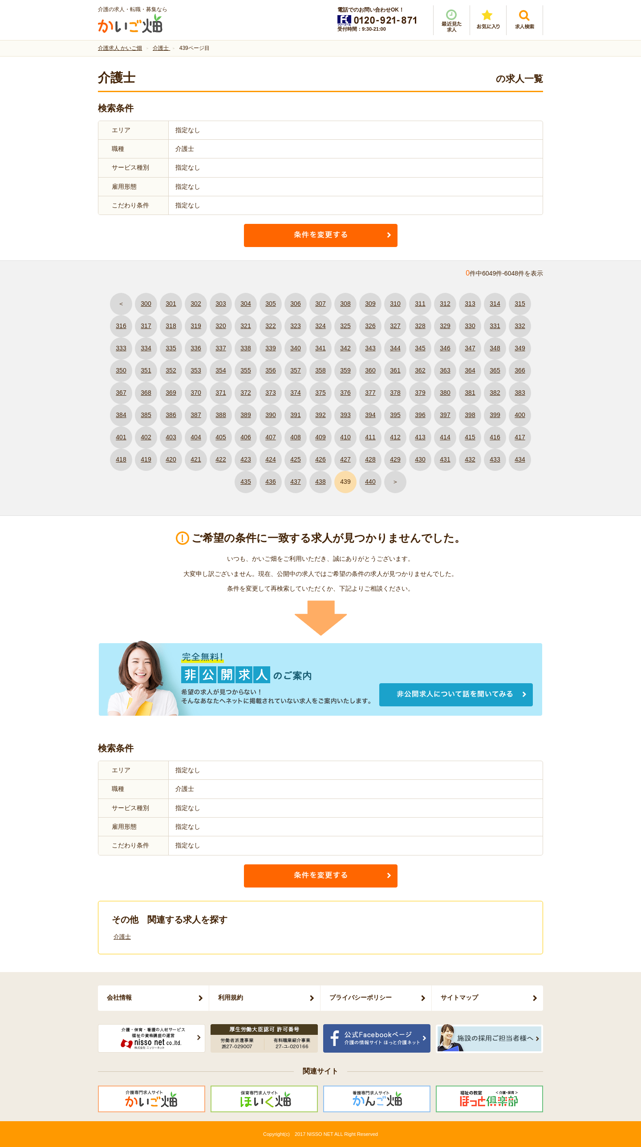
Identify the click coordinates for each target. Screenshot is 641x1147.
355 (245, 370)
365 (495, 370)
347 (470, 348)
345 (420, 348)
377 (370, 392)
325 (345, 325)
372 (245, 392)
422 (220, 459)
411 (370, 437)
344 (395, 348)
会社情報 (119, 997)
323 (295, 325)
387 (196, 414)
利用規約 (230, 997)
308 (345, 303)
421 (196, 459)
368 (146, 392)
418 (121, 459)
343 (370, 348)
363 (445, 370)
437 (295, 481)
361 (395, 370)
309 (370, 303)
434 (520, 459)
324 (320, 325)
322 (270, 325)
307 (320, 303)
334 (146, 348)
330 (470, 325)
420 (171, 459)
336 (196, 348)
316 (121, 325)
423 (245, 459)
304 (245, 303)
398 (470, 414)
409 (320, 437)
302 (196, 303)
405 (220, 437)
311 (420, 303)
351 (146, 370)
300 (146, 303)
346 (445, 348)
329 (445, 325)
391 (295, 414)
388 (220, 414)
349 (520, 348)
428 (370, 459)
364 (470, 370)
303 (220, 303)
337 (220, 348)
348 (495, 348)
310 (395, 303)
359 (345, 370)
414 (445, 437)
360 (370, 370)
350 (121, 370)
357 (295, 370)
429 (395, 459)
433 (495, 459)
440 (370, 481)
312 (445, 303)
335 (171, 348)
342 (345, 348)
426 (320, 459)
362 (420, 370)
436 (270, 481)
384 (121, 414)
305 (270, 303)
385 (146, 414)
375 (320, 392)
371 (220, 392)
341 (320, 348)
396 (420, 414)
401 (121, 437)
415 (470, 437)
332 (520, 325)
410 (345, 437)
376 (345, 392)
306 (295, 303)
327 (395, 325)
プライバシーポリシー (360, 997)
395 (395, 414)
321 (245, 325)
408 (295, 437)
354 (220, 370)
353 (196, 370)
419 (146, 459)
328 (420, 325)
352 (171, 370)
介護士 (122, 936)
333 (121, 348)
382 (495, 392)
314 (495, 303)
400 (520, 414)
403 (171, 437)
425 (295, 459)
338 (245, 348)
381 (470, 392)
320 (220, 325)
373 (270, 392)
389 (245, 414)
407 (270, 437)
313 (470, 303)
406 (245, 437)
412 (395, 437)
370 (196, 392)
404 (196, 437)
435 (245, 481)
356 (270, 370)
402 (146, 437)
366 (520, 370)
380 (445, 392)
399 (495, 414)
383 (520, 392)
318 (171, 325)
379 (420, 392)
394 (370, 414)
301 (171, 303)
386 (171, 414)
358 (320, 370)
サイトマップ (459, 997)
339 (270, 348)
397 (445, 414)
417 (520, 437)
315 (520, 303)
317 (146, 325)
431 (445, 459)
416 (495, 437)
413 (420, 437)
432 (470, 459)
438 (320, 481)
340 (295, 348)
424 (270, 459)
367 (121, 392)
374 (295, 392)
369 (171, 392)
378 (395, 392)
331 (495, 325)
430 (420, 459)
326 (370, 325)
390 (270, 414)
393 (345, 414)
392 (320, 414)
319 (196, 325)
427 (345, 459)
